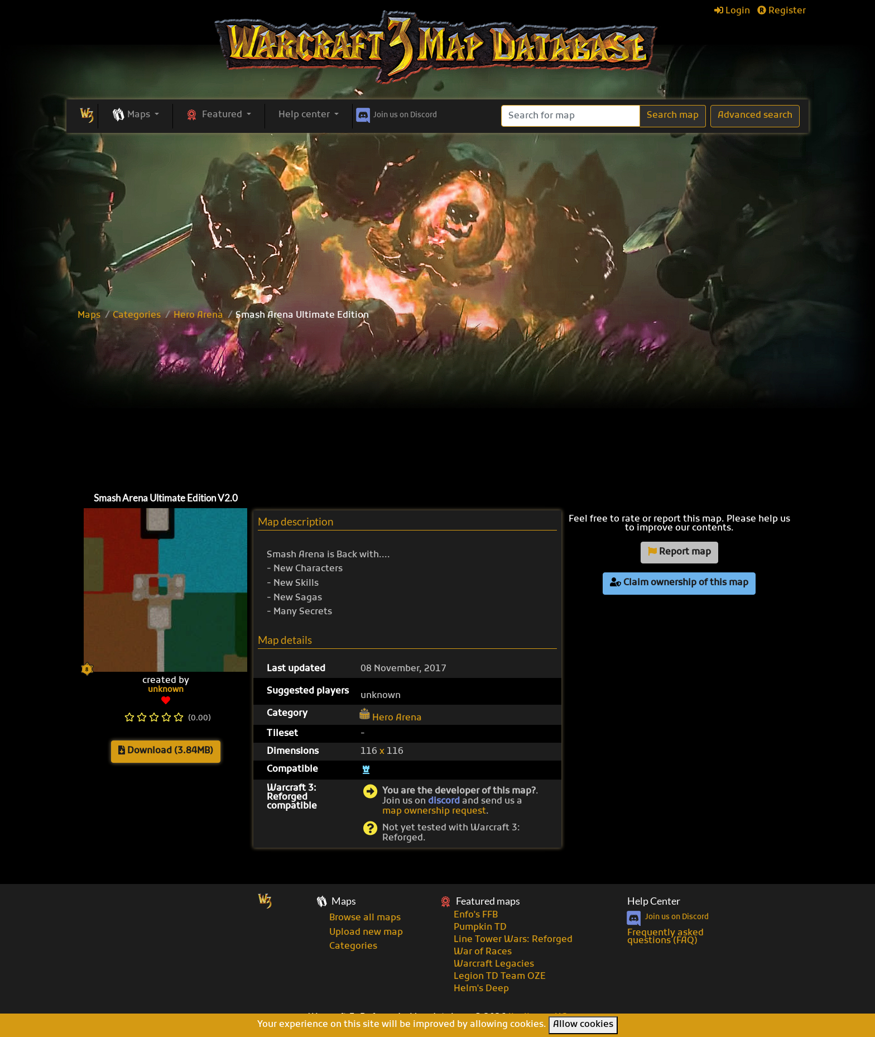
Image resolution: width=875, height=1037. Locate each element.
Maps (89, 315)
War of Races (483, 952)
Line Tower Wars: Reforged (513, 939)
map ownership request (434, 811)
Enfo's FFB (476, 915)
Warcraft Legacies (494, 964)
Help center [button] (305, 115)
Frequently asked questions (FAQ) (665, 937)
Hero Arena (198, 315)
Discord (395, 113)
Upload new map (366, 932)
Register (781, 11)
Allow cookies (583, 1024)
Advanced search (755, 115)
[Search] (570, 116)
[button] (135, 115)
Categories (137, 315)
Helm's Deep (481, 989)
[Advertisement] (437, 216)
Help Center (653, 901)
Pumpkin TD (480, 927)
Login (732, 11)
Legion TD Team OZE (500, 976)
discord (444, 801)
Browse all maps (365, 918)
